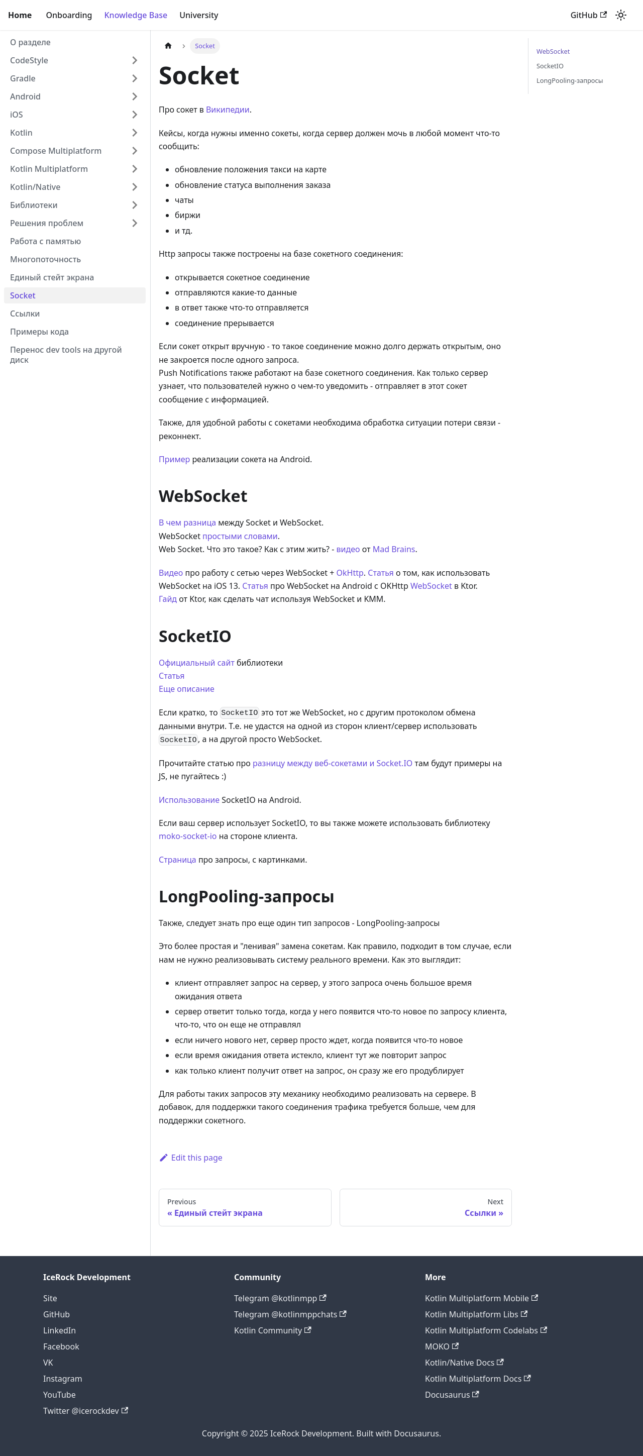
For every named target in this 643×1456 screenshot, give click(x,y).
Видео (171, 572)
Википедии (228, 109)
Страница (177, 859)
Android (25, 96)
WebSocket (431, 585)
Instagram (62, 1378)
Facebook (61, 1346)
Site (50, 1298)
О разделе (30, 42)
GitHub (589, 15)
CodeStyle (29, 60)
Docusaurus (452, 1394)
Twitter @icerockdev (85, 1410)
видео (348, 549)
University (198, 15)
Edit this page (191, 1157)
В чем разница (187, 522)
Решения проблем (46, 223)
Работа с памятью (45, 241)
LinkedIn (59, 1330)
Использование (189, 799)
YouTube (59, 1394)
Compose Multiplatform (55, 150)
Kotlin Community (272, 1330)
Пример (174, 459)
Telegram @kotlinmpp (280, 1298)
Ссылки (25, 313)
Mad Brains (394, 549)
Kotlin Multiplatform (49, 168)
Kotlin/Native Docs (464, 1362)
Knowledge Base (135, 15)
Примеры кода (39, 331)
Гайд (168, 598)
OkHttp (350, 572)
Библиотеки (34, 205)
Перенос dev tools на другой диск (66, 354)
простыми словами (240, 536)
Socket (23, 295)
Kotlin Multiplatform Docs (478, 1378)
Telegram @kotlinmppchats (290, 1314)
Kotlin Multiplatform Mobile (481, 1298)
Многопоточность (45, 259)
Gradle (23, 78)
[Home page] (168, 46)
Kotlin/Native (35, 186)
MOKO (442, 1346)
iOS (16, 114)
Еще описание (187, 688)
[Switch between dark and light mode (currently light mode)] (621, 15)
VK (48, 1362)
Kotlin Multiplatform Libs (476, 1314)
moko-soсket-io (188, 836)
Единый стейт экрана (52, 277)
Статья (381, 572)
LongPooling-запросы (570, 80)
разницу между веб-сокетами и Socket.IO (332, 763)
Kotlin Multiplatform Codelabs (486, 1330)
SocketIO (550, 65)
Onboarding (69, 15)
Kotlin (21, 132)
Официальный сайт (197, 662)
